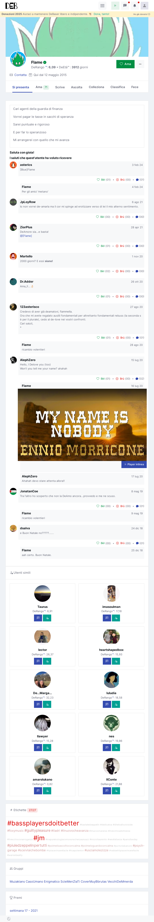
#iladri (55, 831)
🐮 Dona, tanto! (99, 14)
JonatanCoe (29, 491)
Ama (125, 64)
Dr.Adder (26, 281)
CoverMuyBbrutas (94, 881)
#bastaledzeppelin (89, 824)
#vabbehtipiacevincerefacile (124, 850)
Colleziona (96, 87)
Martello (26, 256)
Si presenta (20, 87)
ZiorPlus (26, 227)
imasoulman (111, 607)
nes (111, 736)
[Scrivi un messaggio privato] (38, 618)
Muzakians (18, 881)
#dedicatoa (106, 824)
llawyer (42, 736)
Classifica (117, 87)
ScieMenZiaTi (71, 881)
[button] (115, 6)
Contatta (20, 75)
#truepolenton (76, 850)
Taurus (42, 607)
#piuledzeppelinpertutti (27, 845)
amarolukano (42, 779)
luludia (111, 693)
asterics (26, 165)
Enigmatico (52, 881)
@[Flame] (26, 235)
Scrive (60, 87)
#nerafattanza (115, 839)
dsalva (25, 528)
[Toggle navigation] (102, 6)
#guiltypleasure (37, 830)
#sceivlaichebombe (32, 850)
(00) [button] (140, 217)
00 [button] (128, 179)
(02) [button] (140, 379)
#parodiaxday (130, 839)
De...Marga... (42, 693)
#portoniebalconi (123, 846)
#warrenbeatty (14, 855)
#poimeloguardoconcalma (97, 845)
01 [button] (108, 179)
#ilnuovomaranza (98, 831)
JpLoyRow (28, 202)
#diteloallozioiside (123, 824)
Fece (134, 87)
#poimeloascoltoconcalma (64, 845)
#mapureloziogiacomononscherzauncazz (67, 839)
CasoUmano (35, 881)
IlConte (111, 779)
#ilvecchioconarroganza (20, 839)
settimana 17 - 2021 (24, 911)
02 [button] (107, 271)
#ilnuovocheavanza (74, 831)
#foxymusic (15, 831)
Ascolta (76, 87)
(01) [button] (140, 180)
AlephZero (27, 360)
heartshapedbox (111, 650)
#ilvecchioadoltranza (119, 831)
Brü (120, 179)
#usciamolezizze (96, 850)
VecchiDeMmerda (120, 881)
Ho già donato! (141, 14)
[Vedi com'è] (47, 618)
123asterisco (29, 307)
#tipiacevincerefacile (57, 850)
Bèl (101, 179)
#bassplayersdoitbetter (43, 823)
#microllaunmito (98, 839)
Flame (26, 187)
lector (42, 650)
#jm (39, 838)
